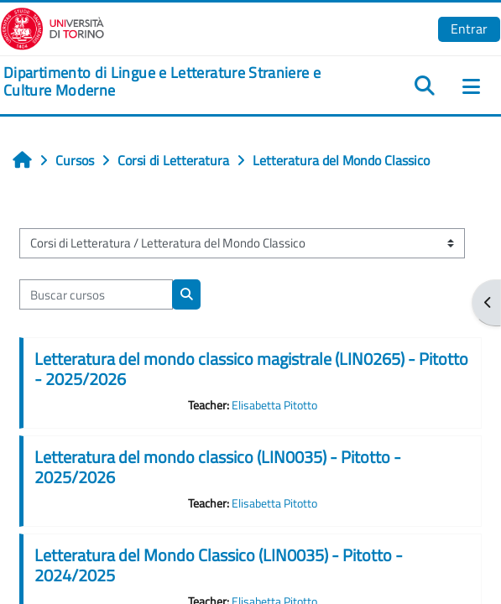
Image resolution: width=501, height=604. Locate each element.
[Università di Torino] (52, 27)
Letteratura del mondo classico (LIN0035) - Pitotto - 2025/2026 (217, 467)
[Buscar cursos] (96, 294)
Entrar (469, 28)
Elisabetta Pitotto (274, 405)
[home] (167, 82)
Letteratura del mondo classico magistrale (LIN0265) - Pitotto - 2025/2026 (251, 369)
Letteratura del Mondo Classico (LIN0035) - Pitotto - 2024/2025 (218, 565)
